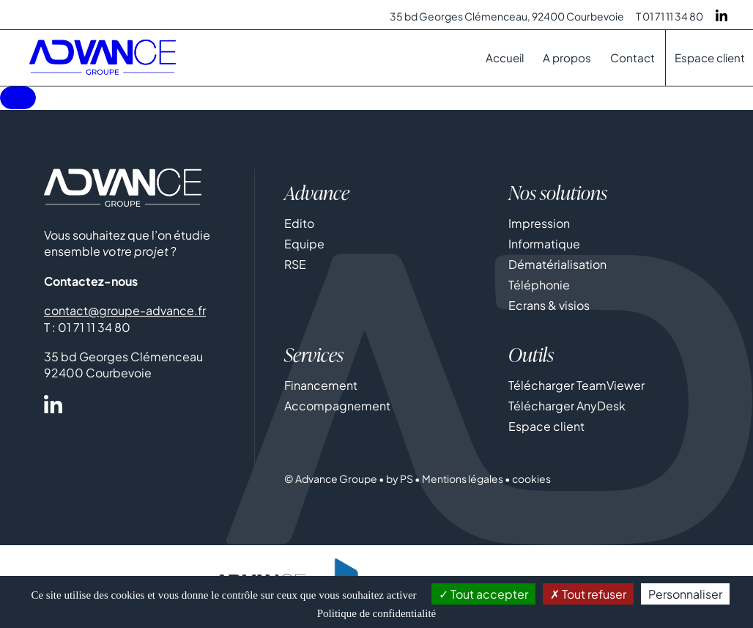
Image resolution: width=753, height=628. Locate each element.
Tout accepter (483, 594)
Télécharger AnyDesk (567, 407)
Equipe (304, 245)
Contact (632, 57)
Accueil (505, 57)
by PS (399, 480)
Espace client (710, 57)
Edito (299, 224)
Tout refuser (588, 594)
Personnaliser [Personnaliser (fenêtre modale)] (685, 594)
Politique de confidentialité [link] (376, 613)
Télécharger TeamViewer (576, 386)
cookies (531, 480)
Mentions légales (462, 480)
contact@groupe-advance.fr (125, 311)
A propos (567, 57)
